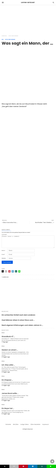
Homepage (4, 36)
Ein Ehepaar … (7, 382)
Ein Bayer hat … (8, 411)
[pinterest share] (9, 274)
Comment (4, 234)
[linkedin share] (13, 274)
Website (4, 260)
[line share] (19, 274)
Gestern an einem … (10, 352)
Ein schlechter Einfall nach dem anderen (18, 317)
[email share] (6, 274)
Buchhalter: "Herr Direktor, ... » (44, 222)
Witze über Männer (13, 36)
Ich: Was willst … (8, 367)
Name (3, 253)
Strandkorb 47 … (8, 339)
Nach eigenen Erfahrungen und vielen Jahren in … (22, 328)
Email (3, 257)
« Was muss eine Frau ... (9, 222)
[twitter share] (3, 274)
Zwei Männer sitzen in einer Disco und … (18, 323)
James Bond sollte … (10, 396)
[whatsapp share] (16, 274)
